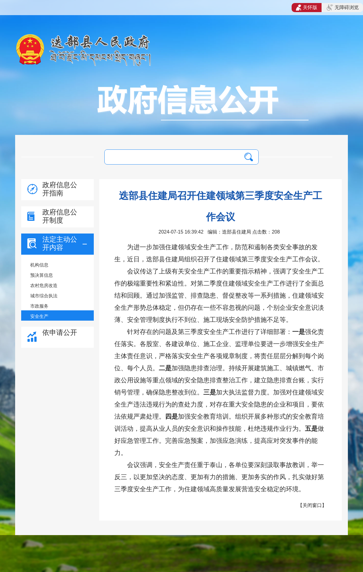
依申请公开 (59, 332)
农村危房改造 (43, 285)
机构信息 (39, 264)
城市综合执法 (43, 295)
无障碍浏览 (343, 8)
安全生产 (39, 316)
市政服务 (39, 306)
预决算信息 (41, 275)
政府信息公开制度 (59, 216)
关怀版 (306, 8)
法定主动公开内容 (59, 243)
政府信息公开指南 (59, 189)
